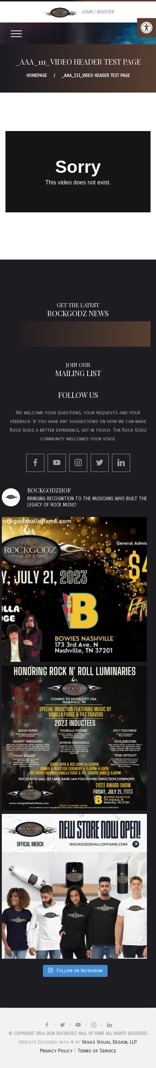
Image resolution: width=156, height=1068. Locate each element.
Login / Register (98, 12)
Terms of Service (96, 1051)
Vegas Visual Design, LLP (109, 1042)
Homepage (37, 75)
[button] (146, 27)
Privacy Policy (56, 1051)
